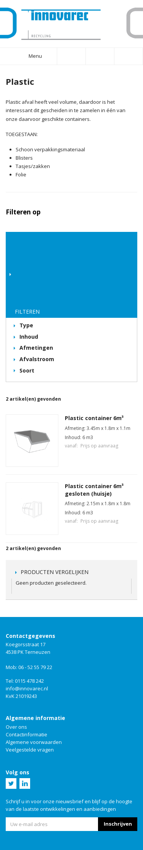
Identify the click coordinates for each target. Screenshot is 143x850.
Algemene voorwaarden (34, 742)
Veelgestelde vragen (30, 749)
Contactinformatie (26, 734)
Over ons (16, 726)
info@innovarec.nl (27, 688)
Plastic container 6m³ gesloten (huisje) (94, 489)
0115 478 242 (29, 680)
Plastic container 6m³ (94, 418)
